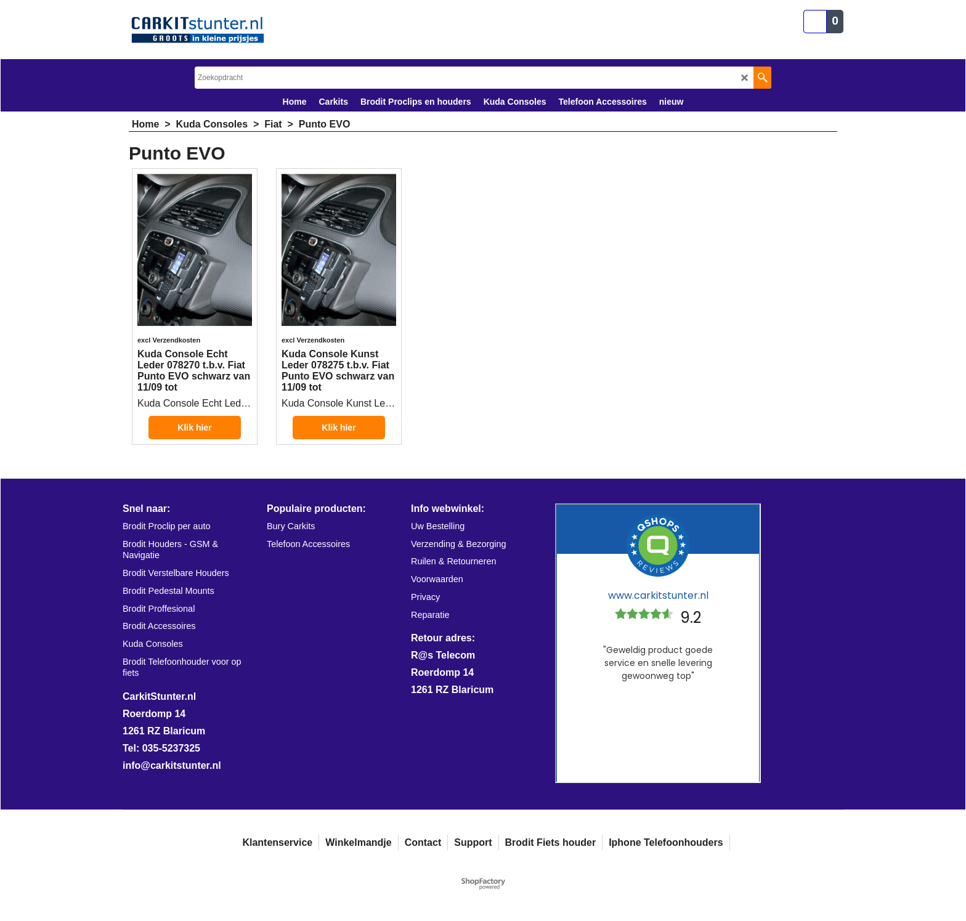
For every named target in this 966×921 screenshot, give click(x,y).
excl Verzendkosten (168, 340)
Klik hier (194, 427)
